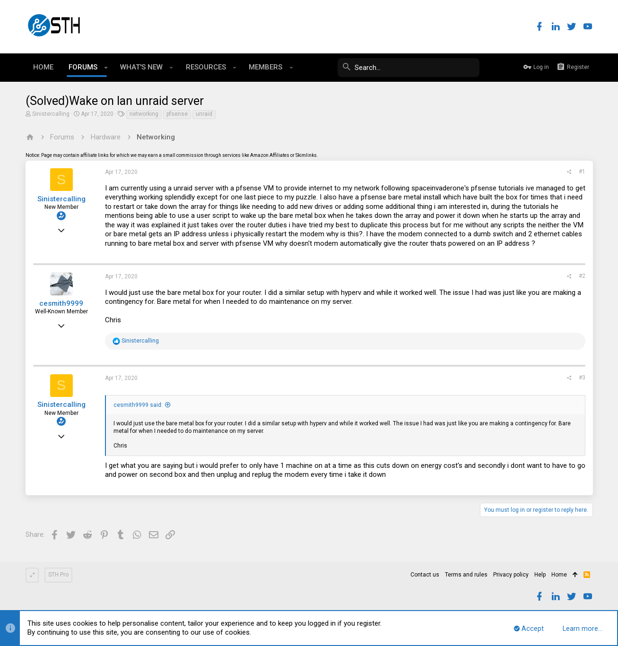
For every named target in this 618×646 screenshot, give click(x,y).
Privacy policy (511, 574)
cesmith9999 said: (138, 405)
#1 (582, 171)
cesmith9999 (61, 303)
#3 (582, 377)
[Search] (408, 67)
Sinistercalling (51, 114)
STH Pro (58, 574)
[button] (106, 67)
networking (144, 114)
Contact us (424, 574)
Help (540, 574)
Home (559, 574)
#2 (582, 276)
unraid (204, 114)
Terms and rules (466, 574)
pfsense (177, 114)
